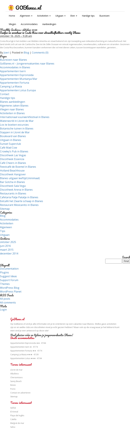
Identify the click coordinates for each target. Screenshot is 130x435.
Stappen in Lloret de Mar (15, 132)
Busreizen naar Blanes (13, 59)
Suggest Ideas (8, 276)
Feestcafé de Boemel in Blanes (18, 166)
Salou (12, 427)
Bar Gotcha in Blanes (12, 182)
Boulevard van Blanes (13, 136)
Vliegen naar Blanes (12, 109)
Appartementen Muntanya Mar (18, 79)
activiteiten (111, 324)
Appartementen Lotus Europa (18, 90)
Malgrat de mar (17, 423)
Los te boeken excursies (14, 124)
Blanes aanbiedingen (12, 101)
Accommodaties (29, 24)
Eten (73, 15)
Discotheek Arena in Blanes (16, 189)
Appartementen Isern (13, 71)
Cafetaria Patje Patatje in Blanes (19, 197)
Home (12, 15)
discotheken (39, 327)
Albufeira (14, 373)
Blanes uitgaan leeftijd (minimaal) (20, 178)
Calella (13, 419)
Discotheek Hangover (13, 174)
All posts (5, 298)
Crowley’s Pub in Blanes (14, 151)
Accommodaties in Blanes (15, 67)
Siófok (13, 407)
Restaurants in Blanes (13, 193)
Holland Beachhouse (12, 170)
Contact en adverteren (20, 392)
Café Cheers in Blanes (13, 163)
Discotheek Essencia (12, 159)
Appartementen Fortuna (14, 82)
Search (126, 257)
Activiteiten (44, 15)
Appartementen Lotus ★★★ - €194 (26, 358)
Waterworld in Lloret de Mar (17, 121)
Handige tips (88, 15)
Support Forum (9, 280)
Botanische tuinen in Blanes (16, 128)
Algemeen (26, 15)
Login (3, 309)
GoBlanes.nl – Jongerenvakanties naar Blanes (27, 63)
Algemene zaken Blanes (14, 105)
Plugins (4, 272)
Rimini (13, 385)
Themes (5, 284)
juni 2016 (5, 246)
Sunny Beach (16, 381)
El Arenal (14, 411)
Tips (2, 231)
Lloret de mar (16, 369)
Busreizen (104, 15)
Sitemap (5, 208)
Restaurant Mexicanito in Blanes (19, 205)
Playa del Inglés (17, 415)
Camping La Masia (11, 86)
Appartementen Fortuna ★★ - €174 (26, 350)
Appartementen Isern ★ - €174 (24, 347)
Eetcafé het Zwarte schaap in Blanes (21, 201)
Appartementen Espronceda (16, 75)
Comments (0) (40, 52)
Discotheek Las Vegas (13, 155)
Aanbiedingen (49, 24)
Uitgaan (60, 15)
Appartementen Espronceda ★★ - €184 (28, 343)
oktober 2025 (8, 242)
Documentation (9, 268)
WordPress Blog (9, 287)
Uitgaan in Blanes (10, 140)
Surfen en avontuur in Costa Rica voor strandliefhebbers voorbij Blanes (40, 32)
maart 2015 (6, 249)
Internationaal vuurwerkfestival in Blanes (24, 117)
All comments (8, 302)
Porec (13, 389)
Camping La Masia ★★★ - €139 (24, 354)
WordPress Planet (10, 291)
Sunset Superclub (10, 144)
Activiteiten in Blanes (12, 113)
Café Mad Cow (8, 147)
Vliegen (12, 24)
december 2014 (9, 253)
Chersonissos (16, 377)
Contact (4, 94)
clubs (28, 327)
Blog (26, 52)
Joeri (6, 52)
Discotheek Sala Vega (13, 186)
